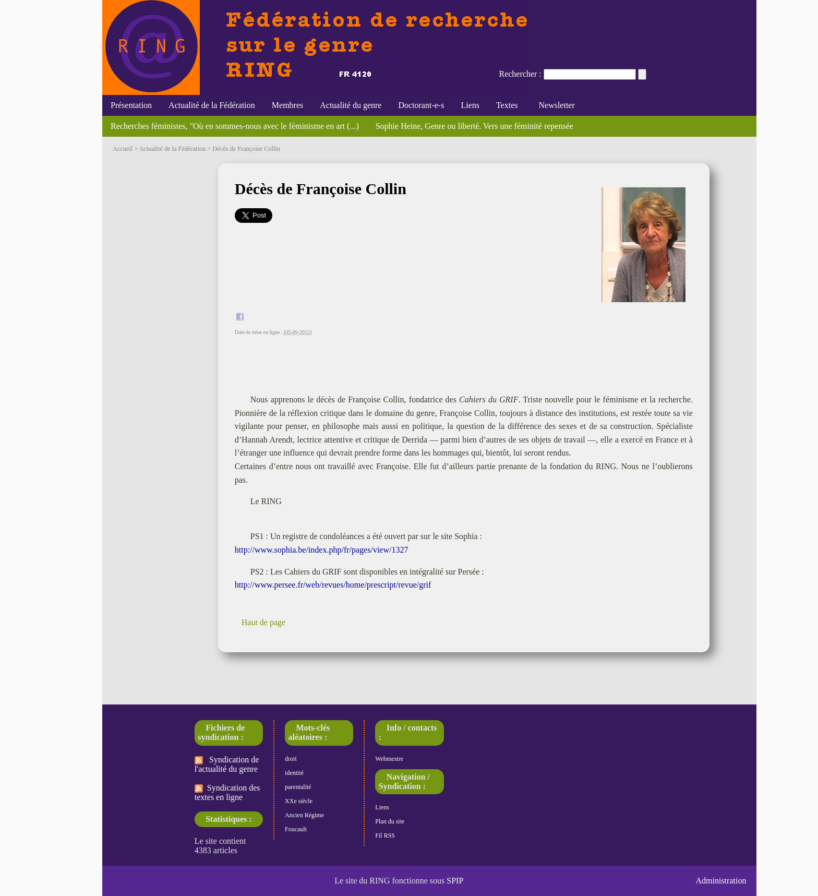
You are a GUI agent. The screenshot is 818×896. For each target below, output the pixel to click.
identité (294, 772)
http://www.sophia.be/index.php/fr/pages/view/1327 (321, 549)
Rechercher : (520, 73)
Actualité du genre (350, 105)
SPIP (455, 880)
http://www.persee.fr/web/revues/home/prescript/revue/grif (333, 584)
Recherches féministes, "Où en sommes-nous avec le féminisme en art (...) (235, 126)
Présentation (131, 105)
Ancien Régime (304, 815)
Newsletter (554, 105)
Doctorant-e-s (421, 105)
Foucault (296, 829)
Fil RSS (385, 835)
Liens (470, 105)
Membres (287, 105)
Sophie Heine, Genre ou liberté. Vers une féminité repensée (474, 126)
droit (291, 758)
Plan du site (389, 821)
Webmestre (389, 758)
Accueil (123, 148)
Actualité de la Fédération (212, 105)
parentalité (298, 787)
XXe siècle (298, 801)
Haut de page (263, 622)
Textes (507, 105)
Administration (721, 880)
